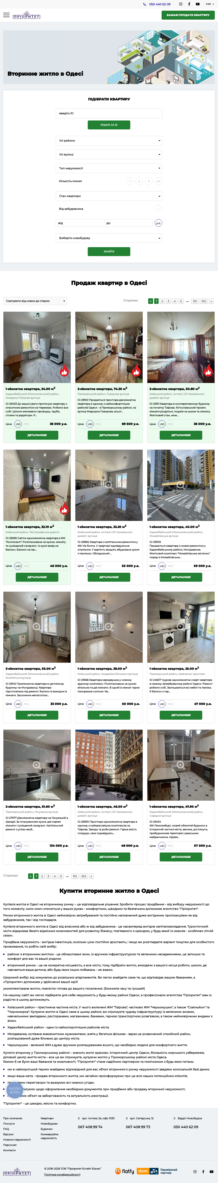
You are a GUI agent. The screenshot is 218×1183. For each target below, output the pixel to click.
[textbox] (109, 238)
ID (78, 400)
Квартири (47, 1118)
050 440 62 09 (159, 4)
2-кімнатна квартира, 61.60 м (30, 806)
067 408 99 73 (138, 1127)
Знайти (109, 251)
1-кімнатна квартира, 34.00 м (30, 388)
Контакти (9, 1150)
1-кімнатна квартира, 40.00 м (174, 526)
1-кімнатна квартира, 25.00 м (174, 668)
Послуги (9, 1123)
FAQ (6, 1129)
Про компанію (12, 1118)
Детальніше (37, 435)
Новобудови (49, 1123)
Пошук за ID (109, 124)
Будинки (46, 1129)
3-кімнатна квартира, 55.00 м (31, 668)
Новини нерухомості (17, 1139)
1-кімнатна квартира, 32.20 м (101, 526)
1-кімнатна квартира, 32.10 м (30, 526)
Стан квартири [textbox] (70, 196)
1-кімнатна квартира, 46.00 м (102, 806)
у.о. (158, 223)
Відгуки (8, 1134)
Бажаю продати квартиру (188, 15)
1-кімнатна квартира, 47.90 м (174, 806)
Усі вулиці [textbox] (66, 154)
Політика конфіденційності (62, 1174)
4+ (158, 181)
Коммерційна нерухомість (49, 1136)
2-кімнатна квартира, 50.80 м (174, 388)
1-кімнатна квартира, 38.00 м (102, 668)
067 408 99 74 (90, 1127)
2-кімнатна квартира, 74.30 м (102, 388)
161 (195, 301)
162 (203, 301)
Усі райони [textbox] (67, 140)
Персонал (10, 1145)
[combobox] (109, 140)
